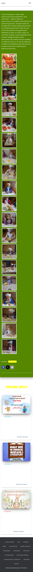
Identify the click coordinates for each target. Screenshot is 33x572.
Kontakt (16, 564)
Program (25, 542)
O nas (18, 542)
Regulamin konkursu (22, 555)
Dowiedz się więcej (22, 437)
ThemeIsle (24, 568)
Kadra (4, 546)
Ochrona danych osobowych (12, 559)
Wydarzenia (12, 361)
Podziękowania (9, 555)
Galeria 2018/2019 (25, 546)
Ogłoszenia (16, 551)
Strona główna (9, 542)
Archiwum (26, 559)
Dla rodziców (13, 546)
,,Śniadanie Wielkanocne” (14, 514)
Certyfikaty (26, 551)
